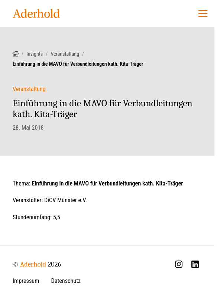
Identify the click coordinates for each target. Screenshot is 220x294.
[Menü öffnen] (202, 13)
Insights (34, 54)
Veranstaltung (65, 54)
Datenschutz (66, 280)
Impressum (26, 280)
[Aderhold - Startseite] (36, 13)
